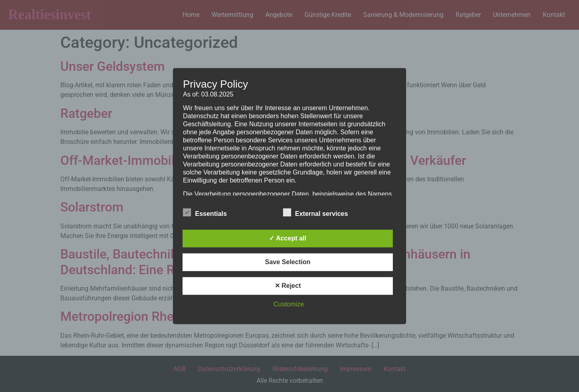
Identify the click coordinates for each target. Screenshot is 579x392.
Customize (288, 304)
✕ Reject (288, 285)
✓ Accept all (287, 238)
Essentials (205, 212)
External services (315, 212)
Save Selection (287, 262)
